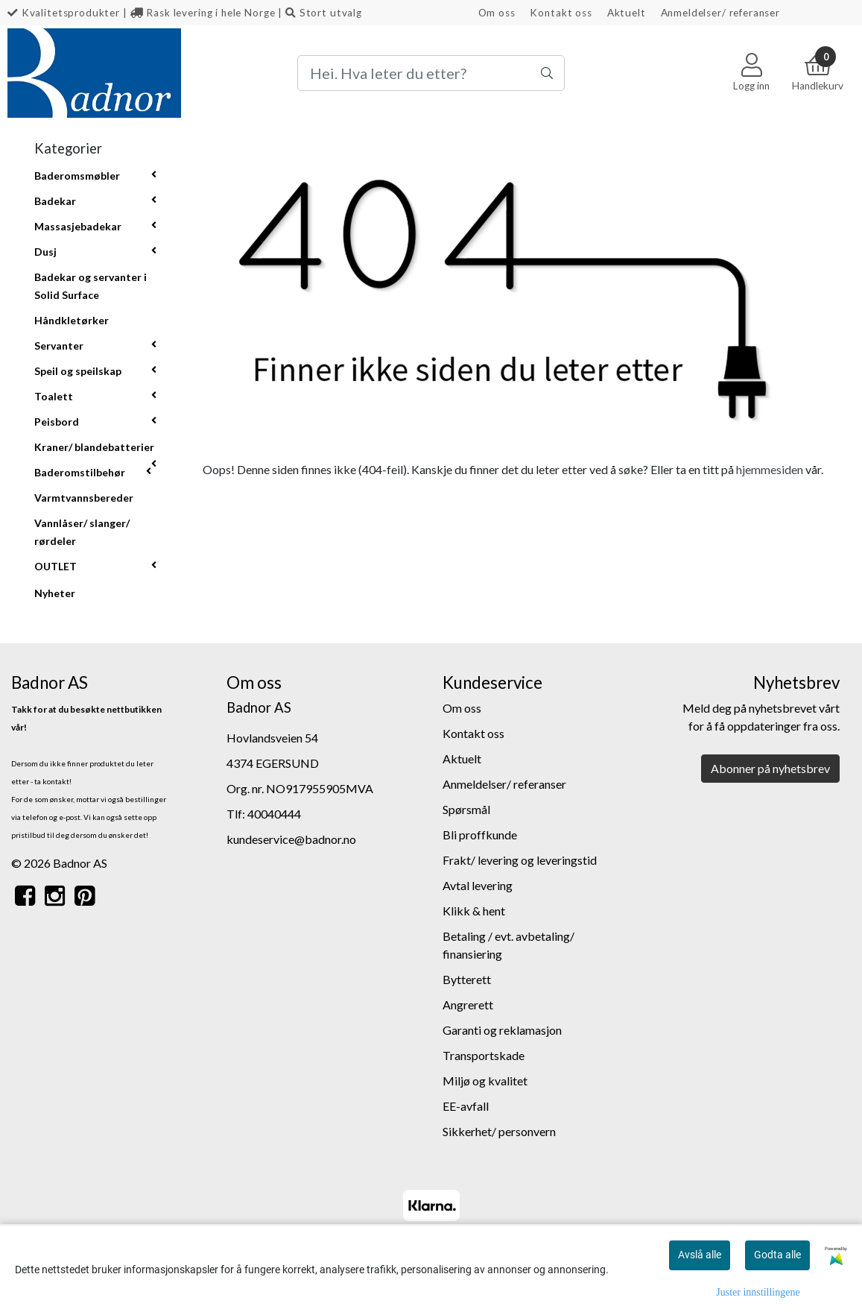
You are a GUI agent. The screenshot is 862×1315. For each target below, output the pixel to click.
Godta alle (777, 1255)
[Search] (431, 73)
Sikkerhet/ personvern (499, 1131)
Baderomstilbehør (79, 472)
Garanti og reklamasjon (502, 1030)
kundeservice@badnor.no (291, 839)
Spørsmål (466, 809)
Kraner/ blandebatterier (94, 447)
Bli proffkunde (480, 834)
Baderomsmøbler (77, 175)
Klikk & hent (474, 911)
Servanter (58, 345)
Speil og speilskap (77, 371)
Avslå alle (699, 1255)
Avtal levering (478, 885)
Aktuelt (626, 13)
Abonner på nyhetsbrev (770, 768)
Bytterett (467, 979)
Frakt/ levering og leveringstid (520, 860)
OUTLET (55, 566)
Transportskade (484, 1055)
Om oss (497, 13)
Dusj (45, 251)
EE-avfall (466, 1106)
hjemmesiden (769, 469)
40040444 (274, 814)
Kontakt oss (561, 13)
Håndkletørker (71, 320)
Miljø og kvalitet (485, 1080)
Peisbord (56, 421)
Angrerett (468, 1004)
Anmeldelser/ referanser (721, 13)
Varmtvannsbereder (83, 497)
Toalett (53, 396)
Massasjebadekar (77, 226)
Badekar (55, 201)
